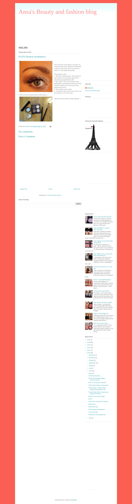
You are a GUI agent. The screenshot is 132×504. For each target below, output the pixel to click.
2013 (89, 345)
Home (50, 189)
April (90, 418)
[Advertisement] (34, 30)
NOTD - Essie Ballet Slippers (102, 279)
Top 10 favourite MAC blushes (102, 217)
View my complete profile (92, 90)
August (91, 365)
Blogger (74, 500)
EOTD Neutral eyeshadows (96, 409)
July (90, 368)
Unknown (90, 88)
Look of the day (93, 412)
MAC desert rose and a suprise (103, 302)
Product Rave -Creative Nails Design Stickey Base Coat (97, 388)
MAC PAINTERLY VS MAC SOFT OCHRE (102, 228)
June (90, 371)
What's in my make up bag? (96, 396)
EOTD (90, 399)
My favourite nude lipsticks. (102, 291)
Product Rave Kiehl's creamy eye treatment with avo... (98, 393)
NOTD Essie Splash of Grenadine (98, 385)
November (92, 357)
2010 (89, 353)
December (92, 355)
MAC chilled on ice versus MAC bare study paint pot (103, 254)
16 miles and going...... (95, 375)
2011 (89, 350)
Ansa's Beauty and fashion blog (58, 11)
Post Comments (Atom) (54, 195)
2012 (89, 347)
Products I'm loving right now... (97, 414)
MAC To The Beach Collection (97, 382)
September (92, 363)
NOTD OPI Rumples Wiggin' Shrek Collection (96, 379)
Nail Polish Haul (93, 407)
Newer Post (23, 189)
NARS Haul (91, 404)
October (91, 360)
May (90, 373)
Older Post (77, 189)
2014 (89, 342)
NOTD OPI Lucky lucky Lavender (98, 401)
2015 (89, 339)
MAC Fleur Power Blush (101, 323)
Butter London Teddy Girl (101, 313)
